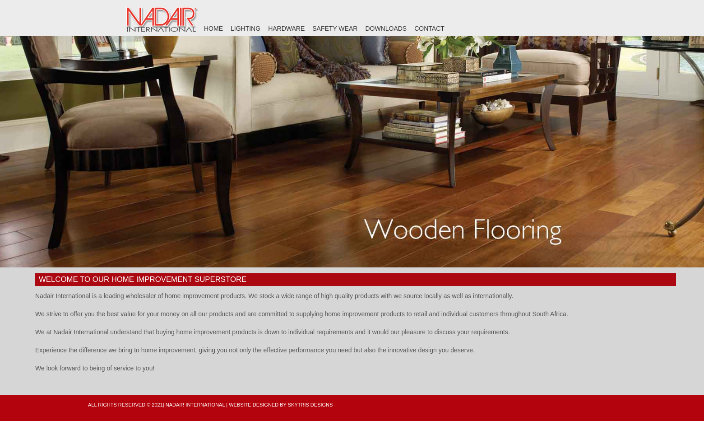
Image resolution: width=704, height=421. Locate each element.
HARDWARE (286, 28)
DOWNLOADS (386, 28)
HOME (213, 28)
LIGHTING (245, 28)
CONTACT (429, 28)
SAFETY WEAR (334, 28)
